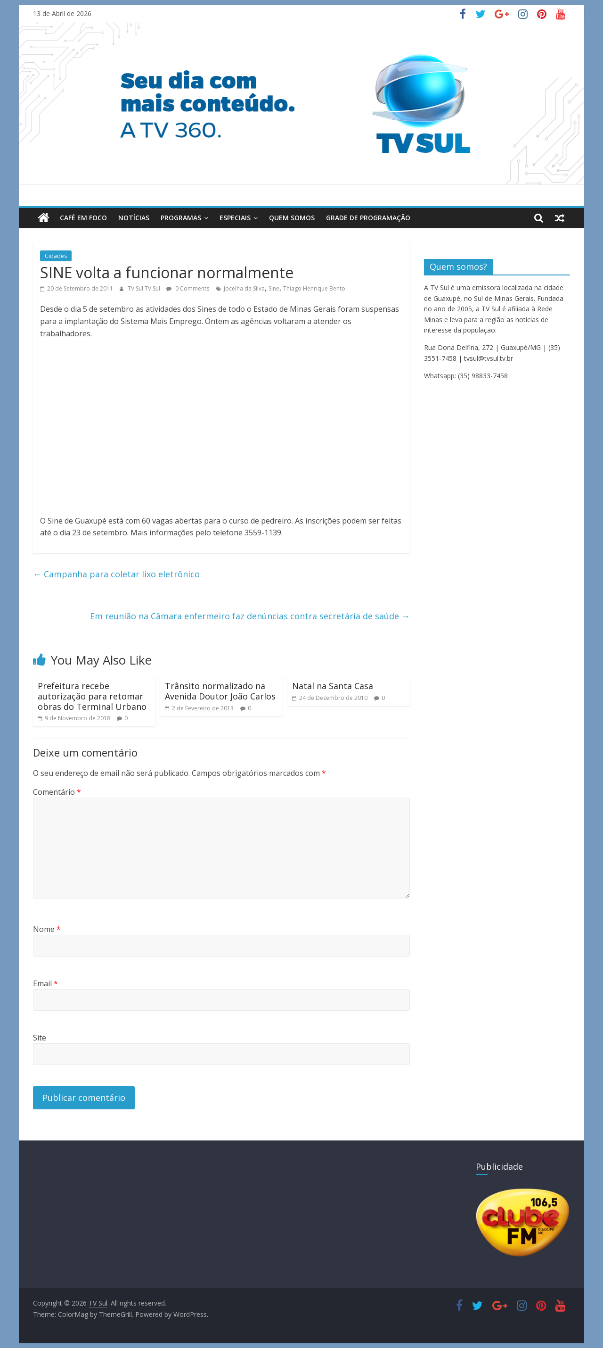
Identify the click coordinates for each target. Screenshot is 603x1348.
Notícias (133, 217)
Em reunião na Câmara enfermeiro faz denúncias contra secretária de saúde (250, 616)
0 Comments (187, 288)
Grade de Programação (368, 217)
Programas (181, 217)
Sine (274, 288)
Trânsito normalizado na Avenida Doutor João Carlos (220, 691)
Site (39, 1037)
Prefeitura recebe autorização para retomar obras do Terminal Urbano (92, 696)
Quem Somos (292, 217)
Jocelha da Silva (244, 288)
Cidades (56, 256)
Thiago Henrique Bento (314, 288)
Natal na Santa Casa (332, 685)
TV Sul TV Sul (145, 288)
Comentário (57, 792)
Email (45, 983)
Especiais (235, 217)
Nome (47, 929)
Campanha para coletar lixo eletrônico (116, 574)
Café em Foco (83, 217)
